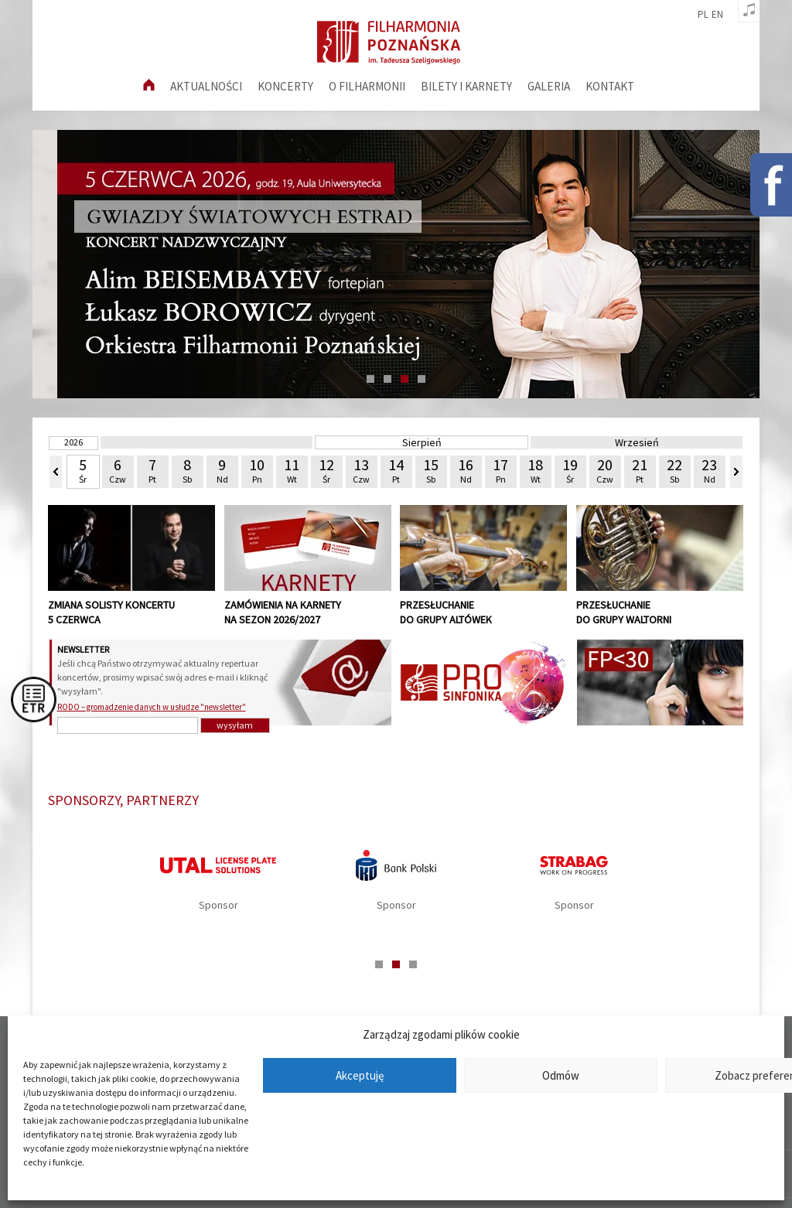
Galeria (548, 86)
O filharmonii (367, 86)
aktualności (206, 86)
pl (703, 15)
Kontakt (609, 86)
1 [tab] (370, 379)
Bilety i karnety (466, 86)
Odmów (560, 1075)
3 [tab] (404, 379)
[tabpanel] (396, 885)
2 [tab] (387, 379)
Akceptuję (360, 1075)
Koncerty (285, 86)
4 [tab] (421, 379)
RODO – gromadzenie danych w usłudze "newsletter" (151, 706)
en (717, 15)
